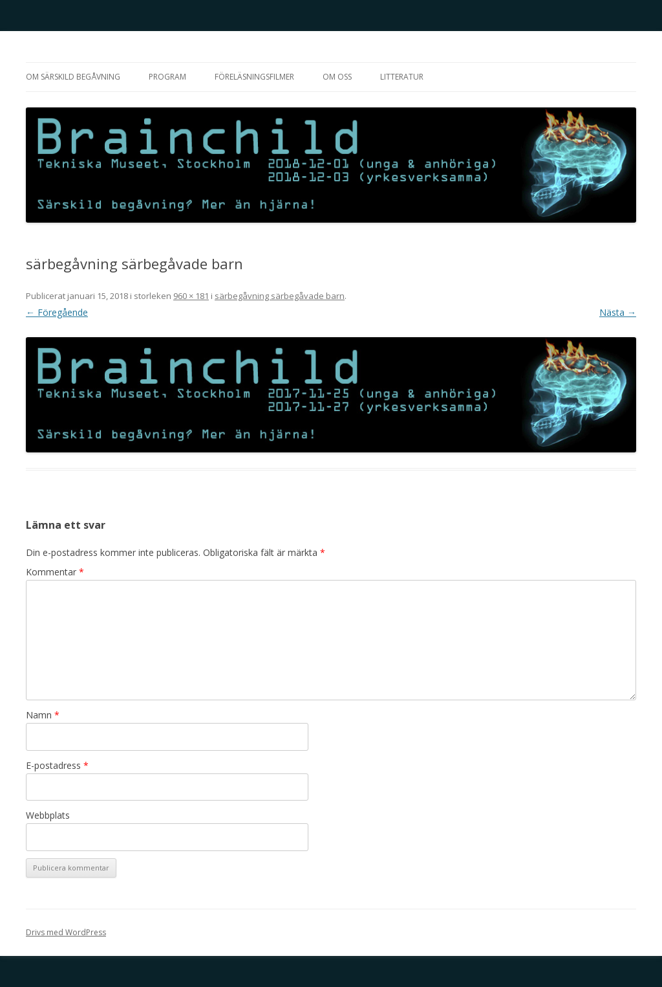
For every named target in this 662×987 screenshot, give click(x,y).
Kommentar (55, 572)
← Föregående (57, 312)
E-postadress (57, 765)
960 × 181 (191, 296)
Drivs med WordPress (66, 932)
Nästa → (617, 312)
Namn (42, 715)
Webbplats (48, 815)
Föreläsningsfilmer (254, 76)
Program (167, 76)
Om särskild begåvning (73, 76)
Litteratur (401, 76)
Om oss (337, 76)
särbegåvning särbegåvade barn (280, 296)
